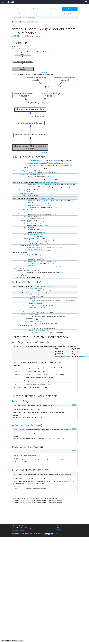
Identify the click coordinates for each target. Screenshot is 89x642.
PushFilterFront (32, 261)
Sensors (36, 36)
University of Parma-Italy (17, 530)
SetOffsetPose (31, 206)
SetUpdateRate (31, 242)
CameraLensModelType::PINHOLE (58, 163)
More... (72, 165)
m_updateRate (36, 295)
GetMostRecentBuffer (33, 270)
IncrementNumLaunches (34, 249)
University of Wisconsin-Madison (19, 529)
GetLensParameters (33, 174)
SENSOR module (20, 36)
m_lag (34, 298)
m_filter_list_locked (38, 330)
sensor (20, 17)
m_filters (34, 327)
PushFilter (30, 258)
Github (59, 529)
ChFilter (22, 254)
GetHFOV (29, 167)
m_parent (35, 311)
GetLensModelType (33, 171)
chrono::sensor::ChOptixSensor (48, 182)
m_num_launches (37, 322)
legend (44, 72)
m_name (34, 318)
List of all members (33, 22)
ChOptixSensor (31, 184)
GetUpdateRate (32, 224)
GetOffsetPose (31, 209)
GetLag (29, 231)
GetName (30, 220)
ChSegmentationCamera (29, 17)
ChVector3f (46, 178)
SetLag (29, 227)
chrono (15, 17)
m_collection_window (38, 303)
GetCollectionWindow (33, 238)
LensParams (22, 174)
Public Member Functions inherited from (35, 182)
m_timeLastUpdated (38, 307)
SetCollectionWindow (33, 234)
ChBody (54, 160)
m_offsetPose (36, 314)
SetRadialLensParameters (35, 178)
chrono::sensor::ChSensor (46, 198)
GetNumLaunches (32, 245)
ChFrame (29, 162)
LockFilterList (31, 265)
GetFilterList (31, 254)
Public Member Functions (18, 22)
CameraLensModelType (34, 163)
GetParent (30, 213)
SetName (29, 216)
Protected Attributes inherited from (33, 286)
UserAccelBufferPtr (21, 277)
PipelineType (22, 190)
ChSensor (30, 200)
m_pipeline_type (37, 288)
